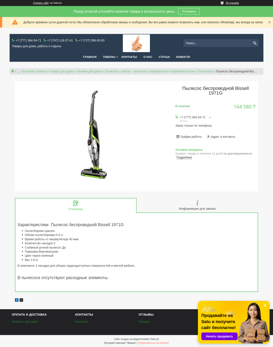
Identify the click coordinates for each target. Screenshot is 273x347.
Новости (183, 57)
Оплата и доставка (25, 321)
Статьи (164, 57)
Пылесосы (205, 71)
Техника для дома (89, 71)
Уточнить (189, 11)
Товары (109, 57)
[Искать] (254, 43)
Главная (89, 57)
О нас (148, 57)
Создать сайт (41, 2)
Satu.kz (154, 339)
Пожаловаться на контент (153, 342)
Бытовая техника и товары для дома (48, 71)
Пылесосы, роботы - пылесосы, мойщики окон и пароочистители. (150, 71)
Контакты (129, 57)
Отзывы (144, 321)
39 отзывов (232, 2)
